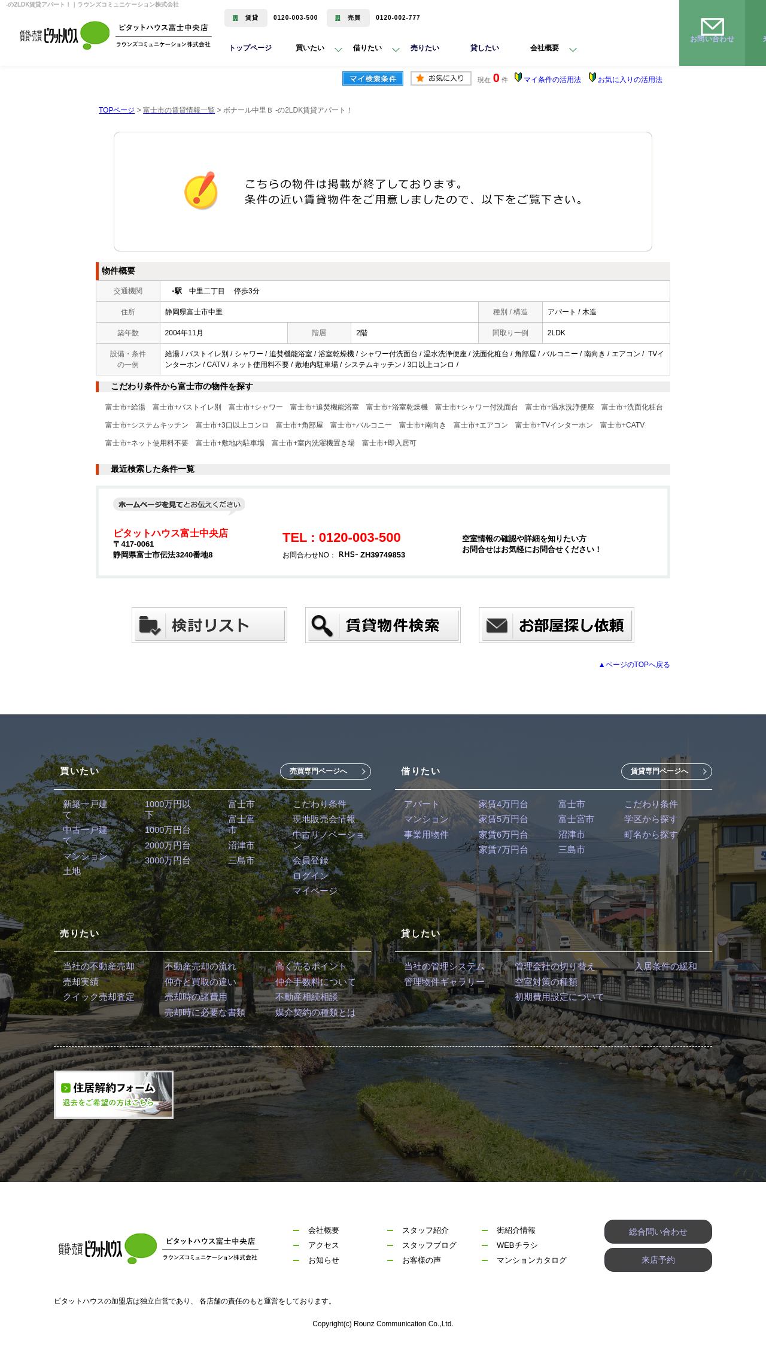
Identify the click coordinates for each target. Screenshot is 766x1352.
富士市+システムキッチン (147, 425)
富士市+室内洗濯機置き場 (313, 443)
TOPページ (117, 110)
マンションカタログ (532, 1264)
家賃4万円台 (499, 804)
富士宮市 (242, 821)
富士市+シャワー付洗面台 (476, 407)
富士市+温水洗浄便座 (559, 407)
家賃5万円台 (499, 821)
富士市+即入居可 (389, 443)
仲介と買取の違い (193, 982)
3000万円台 (165, 854)
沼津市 (237, 837)
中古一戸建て (88, 821)
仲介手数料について (303, 982)
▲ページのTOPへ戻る (634, 664)
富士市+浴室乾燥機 (397, 407)
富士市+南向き (422, 425)
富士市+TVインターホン (554, 425)
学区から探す (641, 821)
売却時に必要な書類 (197, 1015)
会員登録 (305, 854)
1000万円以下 (169, 804)
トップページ (250, 50)
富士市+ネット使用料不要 (147, 443)
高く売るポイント (298, 965)
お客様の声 (421, 1264)
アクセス (323, 1249)
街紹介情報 (516, 1234)
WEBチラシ (517, 1249)
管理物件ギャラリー (441, 982)
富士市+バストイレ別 (187, 407)
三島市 (237, 854)
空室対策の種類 (538, 982)
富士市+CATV (622, 425)
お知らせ (323, 1264)
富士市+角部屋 (299, 425)
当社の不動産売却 (96, 965)
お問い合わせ (712, 50)
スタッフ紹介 (425, 1234)
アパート (420, 804)
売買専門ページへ (318, 771)
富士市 (237, 804)
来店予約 (658, 1264)
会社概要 (323, 1234)
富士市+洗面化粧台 (632, 407)
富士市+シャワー (256, 407)
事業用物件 (425, 837)
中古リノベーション (326, 837)
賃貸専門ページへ (659, 771)
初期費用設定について (551, 999)
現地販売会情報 (317, 821)
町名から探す (641, 837)
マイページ (309, 888)
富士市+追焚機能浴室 (324, 407)
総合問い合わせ (658, 1234)
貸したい (489, 50)
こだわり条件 (313, 804)
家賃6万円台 (499, 837)
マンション (84, 837)
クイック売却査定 (96, 999)
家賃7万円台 (499, 854)
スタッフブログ (429, 1249)
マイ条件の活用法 (552, 79)
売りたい (430, 50)
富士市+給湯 (125, 407)
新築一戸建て (88, 804)
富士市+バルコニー (361, 425)
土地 (71, 854)
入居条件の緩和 (652, 965)
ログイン (305, 871)
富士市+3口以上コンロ (232, 425)
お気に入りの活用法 (630, 79)
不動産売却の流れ (193, 965)
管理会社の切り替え (547, 965)
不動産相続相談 (294, 999)
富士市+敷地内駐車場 (230, 443)
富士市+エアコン (481, 425)
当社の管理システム (441, 965)
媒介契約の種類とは (303, 1015)
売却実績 (79, 982)
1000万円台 (165, 821)
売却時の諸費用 (189, 999)
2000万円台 (165, 837)
